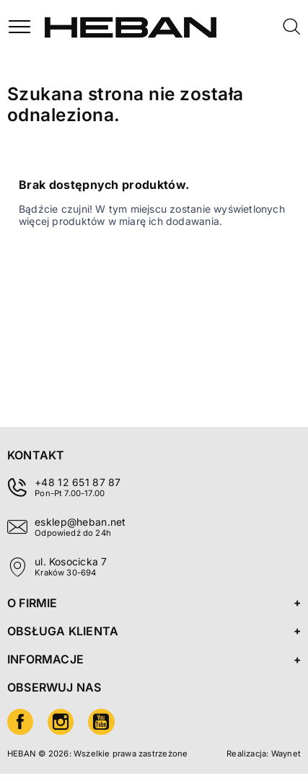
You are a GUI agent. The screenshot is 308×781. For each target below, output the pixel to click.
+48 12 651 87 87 (77, 482)
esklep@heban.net (80, 522)
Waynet (286, 754)
